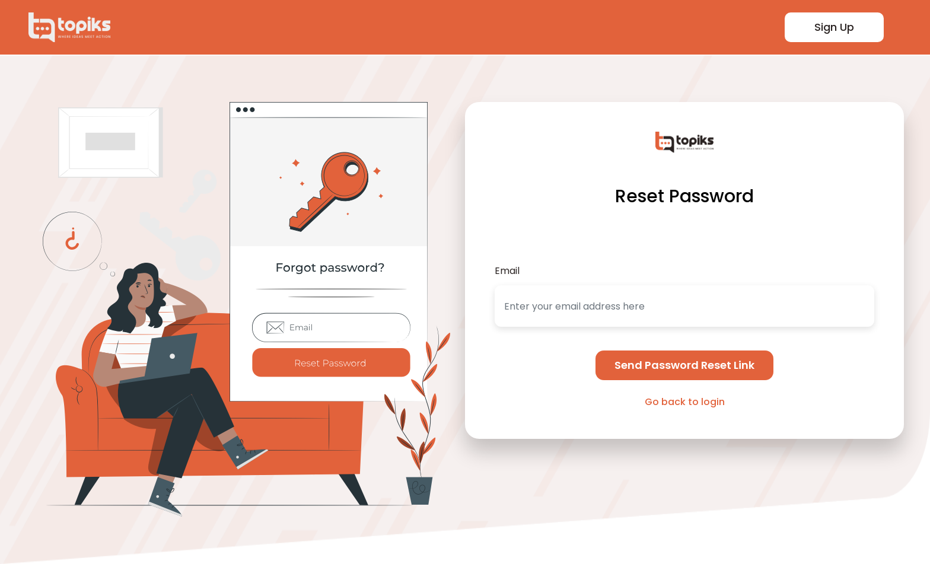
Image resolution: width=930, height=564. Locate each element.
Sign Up (834, 27)
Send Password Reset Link (684, 365)
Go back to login (685, 402)
